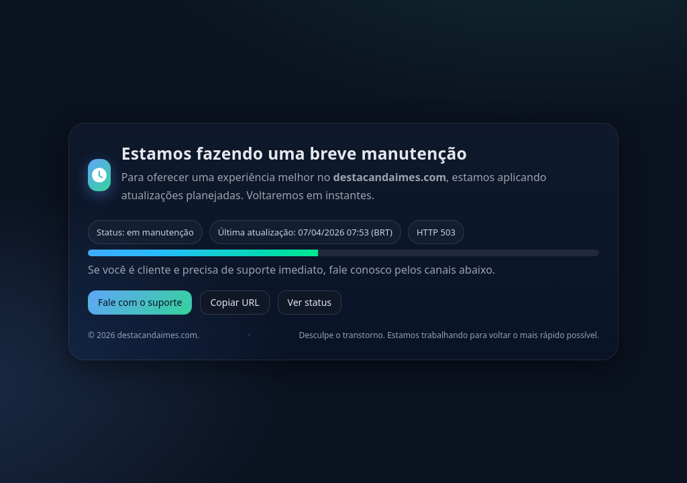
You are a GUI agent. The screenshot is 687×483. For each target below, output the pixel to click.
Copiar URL (234, 302)
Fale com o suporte (140, 302)
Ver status (309, 302)
